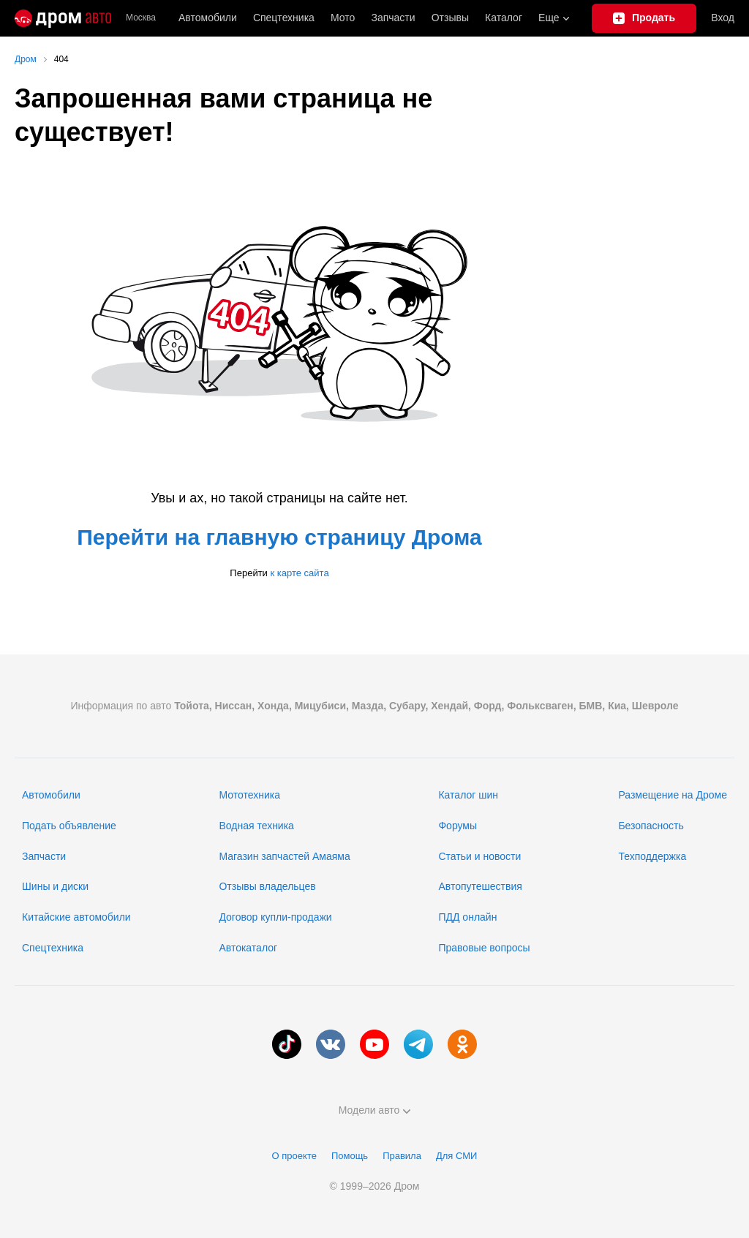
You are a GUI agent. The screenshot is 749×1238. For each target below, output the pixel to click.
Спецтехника (52, 948)
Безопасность (650, 825)
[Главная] (63, 18)
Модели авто (375, 1110)
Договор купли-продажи (275, 917)
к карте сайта (299, 572)
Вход (722, 17)
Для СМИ (456, 1155)
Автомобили (207, 17)
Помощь (349, 1155)
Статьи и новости (479, 856)
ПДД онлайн (467, 917)
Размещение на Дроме (672, 795)
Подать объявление (69, 825)
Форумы (457, 825)
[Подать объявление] (644, 18)
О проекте (294, 1155)
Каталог (503, 17)
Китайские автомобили (76, 917)
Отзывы (450, 17)
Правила (402, 1155)
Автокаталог (248, 948)
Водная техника (256, 825)
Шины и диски (55, 886)
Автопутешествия (480, 886)
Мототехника (249, 795)
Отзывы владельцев (267, 886)
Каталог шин (468, 795)
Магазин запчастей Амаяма (284, 856)
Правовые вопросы (484, 948)
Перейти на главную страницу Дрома (279, 537)
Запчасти (393, 17)
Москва (141, 18)
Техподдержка (652, 856)
